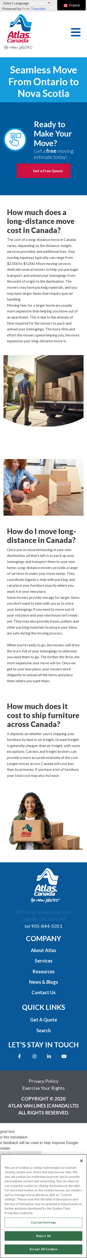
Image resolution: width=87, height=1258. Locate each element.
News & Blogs (43, 982)
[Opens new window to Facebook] (20, 1056)
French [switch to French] (72, 5)
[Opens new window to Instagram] (35, 1056)
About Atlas (43, 950)
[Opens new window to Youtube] (65, 1056)
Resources (43, 971)
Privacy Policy (43, 1081)
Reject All (43, 1236)
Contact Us (43, 992)
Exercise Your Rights (43, 1088)
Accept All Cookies (43, 1249)
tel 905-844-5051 (43, 926)
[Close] (81, 1161)
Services (43, 960)
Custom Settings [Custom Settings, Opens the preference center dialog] (43, 1222)
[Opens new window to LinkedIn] (50, 1056)
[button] (76, 32)
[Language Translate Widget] (26, 3)
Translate (34, 8)
